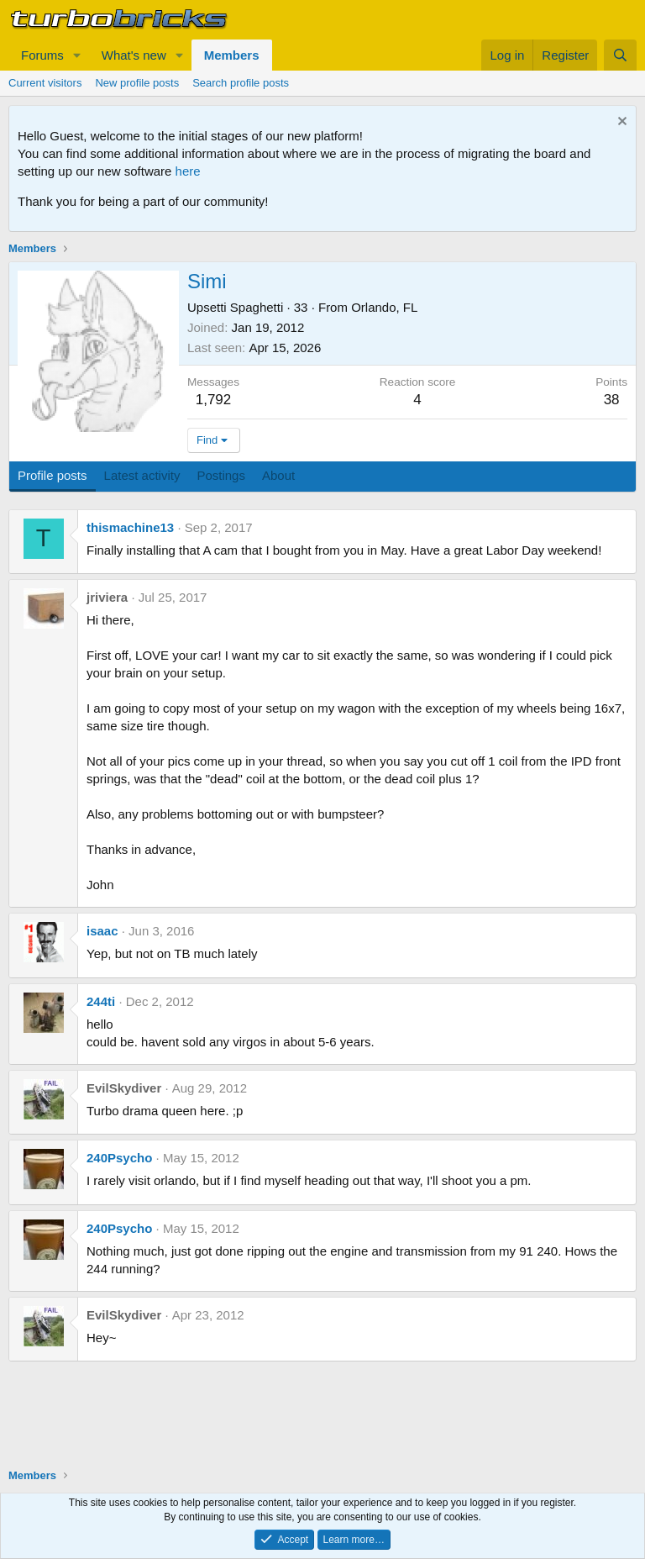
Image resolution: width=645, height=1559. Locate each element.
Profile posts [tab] (52, 475)
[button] (77, 55)
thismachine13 (130, 527)
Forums (42, 55)
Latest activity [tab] (142, 475)
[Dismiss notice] (620, 123)
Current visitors (44, 82)
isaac (102, 931)
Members (232, 55)
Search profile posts (240, 82)
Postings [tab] (221, 475)
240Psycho (119, 1158)
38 (612, 400)
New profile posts (137, 82)
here (188, 171)
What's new (134, 55)
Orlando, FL (384, 307)
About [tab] (278, 475)
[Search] (620, 55)
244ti (101, 1001)
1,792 (214, 400)
